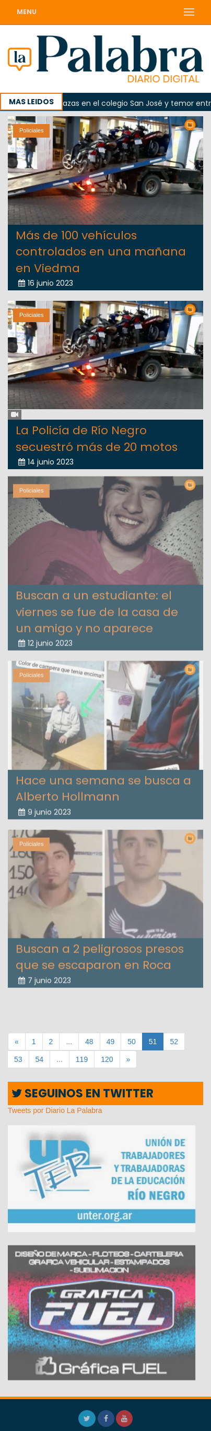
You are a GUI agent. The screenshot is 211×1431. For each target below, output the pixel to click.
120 (107, 1059)
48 (89, 1041)
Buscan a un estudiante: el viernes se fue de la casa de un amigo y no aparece (97, 608)
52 (174, 1041)
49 (111, 1041)
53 (18, 1059)
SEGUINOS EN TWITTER (82, 1093)
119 (82, 1059)
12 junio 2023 (45, 640)
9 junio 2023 (44, 809)
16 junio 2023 (45, 283)
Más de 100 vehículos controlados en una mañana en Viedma (101, 251)
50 (131, 1041)
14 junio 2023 (46, 462)
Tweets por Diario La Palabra (55, 1110)
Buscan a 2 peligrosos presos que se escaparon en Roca (100, 954)
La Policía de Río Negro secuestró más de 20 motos (97, 438)
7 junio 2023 (44, 977)
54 (40, 1059)
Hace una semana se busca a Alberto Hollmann (103, 785)
